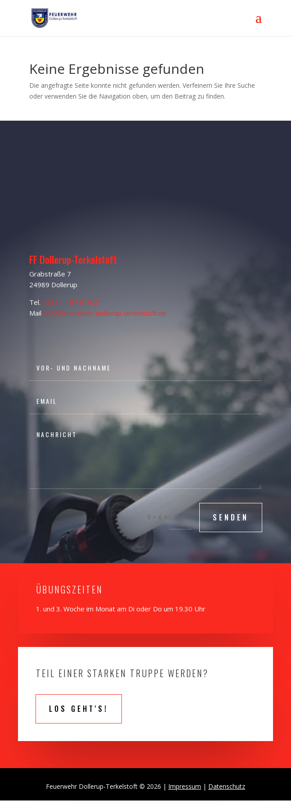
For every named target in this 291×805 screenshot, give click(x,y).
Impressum (184, 786)
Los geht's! (78, 708)
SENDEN (231, 517)
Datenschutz (226, 786)
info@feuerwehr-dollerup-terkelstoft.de (104, 312)
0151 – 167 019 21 (72, 302)
